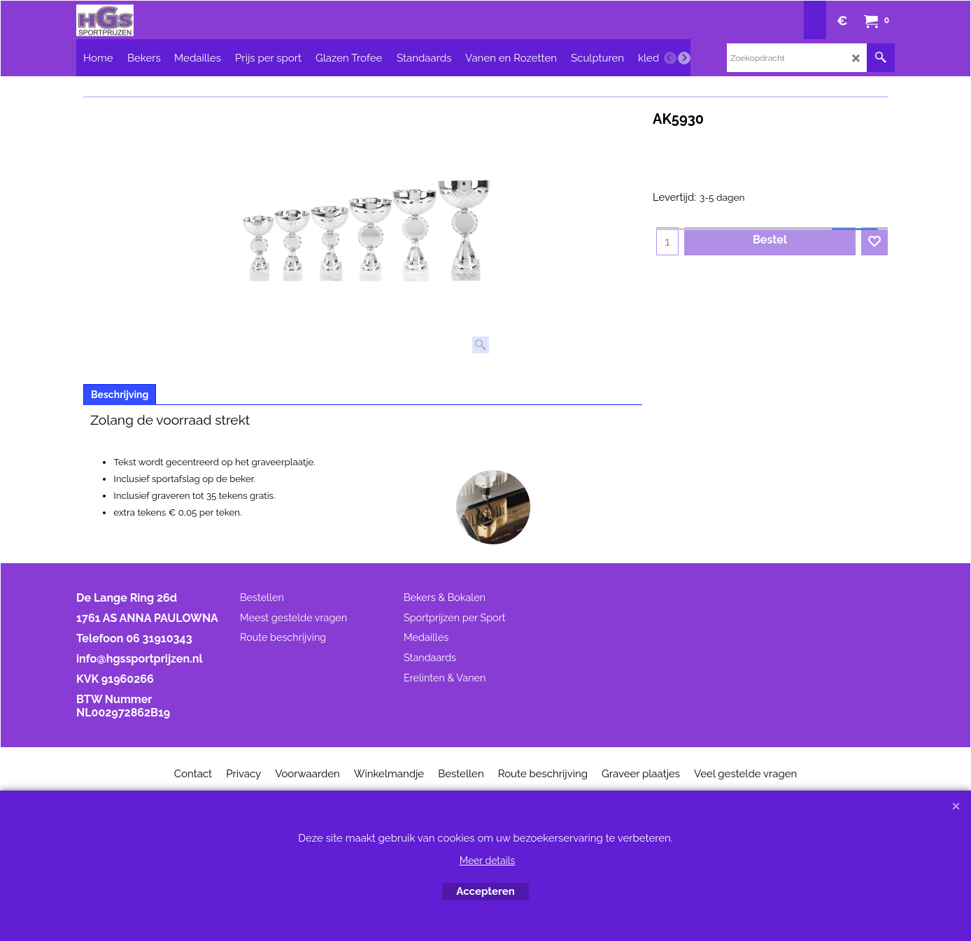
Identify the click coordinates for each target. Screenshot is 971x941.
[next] (684, 58)
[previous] (670, 58)
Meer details (488, 860)
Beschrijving (119, 394)
